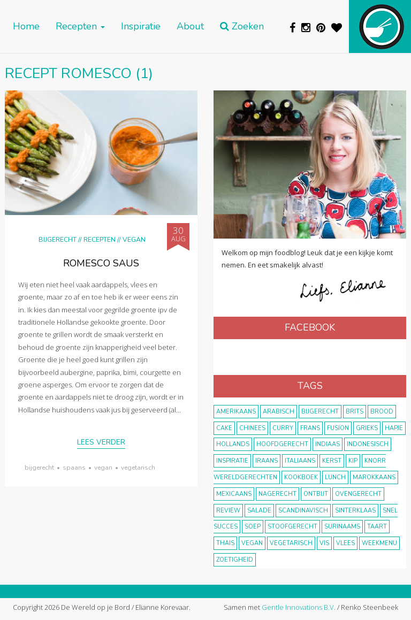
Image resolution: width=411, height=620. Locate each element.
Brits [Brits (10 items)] (354, 412)
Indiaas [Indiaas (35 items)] (327, 444)
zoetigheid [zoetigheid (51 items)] (234, 560)
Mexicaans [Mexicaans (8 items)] (234, 494)
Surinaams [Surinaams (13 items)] (342, 527)
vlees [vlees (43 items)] (345, 543)
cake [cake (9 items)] (224, 428)
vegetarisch (138, 467)
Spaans (74, 467)
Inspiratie (141, 26)
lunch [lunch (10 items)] (335, 477)
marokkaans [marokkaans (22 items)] (374, 477)
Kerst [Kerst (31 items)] (331, 461)
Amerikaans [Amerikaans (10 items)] (236, 412)
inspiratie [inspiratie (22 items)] (232, 461)
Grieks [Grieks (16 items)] (367, 428)
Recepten (80, 26)
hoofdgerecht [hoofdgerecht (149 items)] (282, 444)
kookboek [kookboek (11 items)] (301, 477)
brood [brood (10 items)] (381, 412)
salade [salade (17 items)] (259, 511)
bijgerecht (39, 467)
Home (26, 26)
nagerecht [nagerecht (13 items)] (277, 494)
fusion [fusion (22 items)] (338, 428)
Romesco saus (101, 263)
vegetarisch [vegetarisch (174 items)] (291, 543)
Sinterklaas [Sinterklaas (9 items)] (355, 511)
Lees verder (101, 442)
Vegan (134, 239)
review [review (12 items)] (228, 511)
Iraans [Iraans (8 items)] (266, 461)
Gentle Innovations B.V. (299, 607)
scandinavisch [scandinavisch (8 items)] (303, 511)
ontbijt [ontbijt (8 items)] (315, 494)
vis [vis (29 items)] (324, 543)
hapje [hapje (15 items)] (394, 428)
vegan (103, 467)
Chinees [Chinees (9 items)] (252, 428)
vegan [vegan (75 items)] (252, 543)
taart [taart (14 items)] (377, 527)
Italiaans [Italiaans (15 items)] (300, 461)
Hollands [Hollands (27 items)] (232, 444)
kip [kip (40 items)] (352, 461)
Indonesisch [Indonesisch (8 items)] (368, 444)
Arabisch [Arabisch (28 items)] (278, 412)
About (190, 26)
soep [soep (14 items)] (253, 527)
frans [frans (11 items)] (310, 428)
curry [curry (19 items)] (282, 428)
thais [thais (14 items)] (225, 543)
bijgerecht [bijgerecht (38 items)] (320, 412)
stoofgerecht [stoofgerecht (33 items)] (292, 527)
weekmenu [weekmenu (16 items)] (379, 543)
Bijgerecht (58, 239)
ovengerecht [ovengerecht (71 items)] (358, 494)
